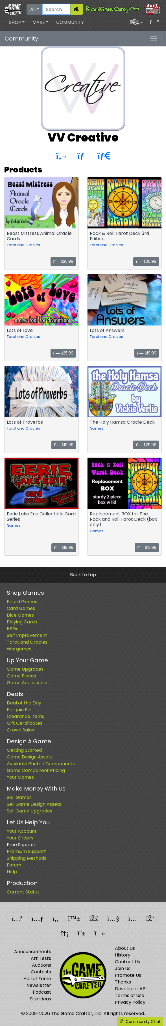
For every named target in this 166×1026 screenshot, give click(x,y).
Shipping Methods (26, 858)
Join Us (122, 968)
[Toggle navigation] (153, 38)
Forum (14, 865)
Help (12, 871)
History (122, 955)
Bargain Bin (19, 709)
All (33, 9)
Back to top (83, 574)
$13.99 (146, 547)
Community (70, 22)
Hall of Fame (37, 978)
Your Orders (20, 838)
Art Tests (41, 958)
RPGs (12, 628)
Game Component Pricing (36, 770)
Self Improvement (27, 635)
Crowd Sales (20, 730)
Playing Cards (22, 622)
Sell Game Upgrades (29, 811)
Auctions (41, 965)
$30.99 (146, 261)
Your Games (20, 777)
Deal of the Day (24, 703)
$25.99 (63, 261)
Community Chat (140, 1021)
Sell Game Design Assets (34, 804)
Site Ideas (40, 999)
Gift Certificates (24, 723)
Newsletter (39, 985)
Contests (41, 972)
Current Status (23, 892)
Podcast (42, 992)
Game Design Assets (30, 757)
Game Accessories (28, 682)
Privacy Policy (130, 1002)
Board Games (22, 601)
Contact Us (127, 961)
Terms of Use (129, 995)
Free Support (21, 844)
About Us (125, 948)
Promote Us (128, 975)
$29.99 (146, 445)
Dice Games (20, 615)
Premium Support (26, 851)
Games (96, 428)
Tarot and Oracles (23, 245)
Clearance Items (25, 716)
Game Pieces (21, 676)
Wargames (19, 649)
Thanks (123, 982)
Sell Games (19, 797)
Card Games (21, 608)
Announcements (32, 951)
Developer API (131, 988)
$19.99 (146, 353)
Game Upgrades (25, 669)
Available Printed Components (41, 763)
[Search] (56, 9)
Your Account (22, 831)
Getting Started (24, 750)
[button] (17, 22)
